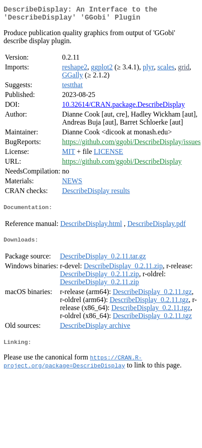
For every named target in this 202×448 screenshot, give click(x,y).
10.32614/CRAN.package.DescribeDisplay (123, 108)
